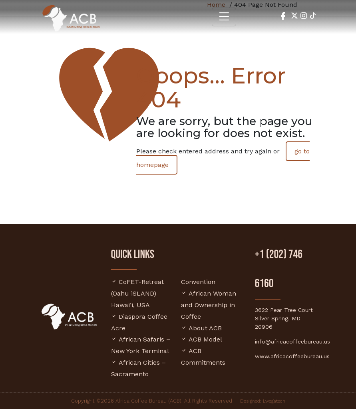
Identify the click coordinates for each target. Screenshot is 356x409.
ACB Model (205, 339)
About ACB (205, 328)
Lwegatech (274, 401)
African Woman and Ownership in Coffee (208, 305)
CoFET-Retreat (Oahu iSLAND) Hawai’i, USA (137, 293)
